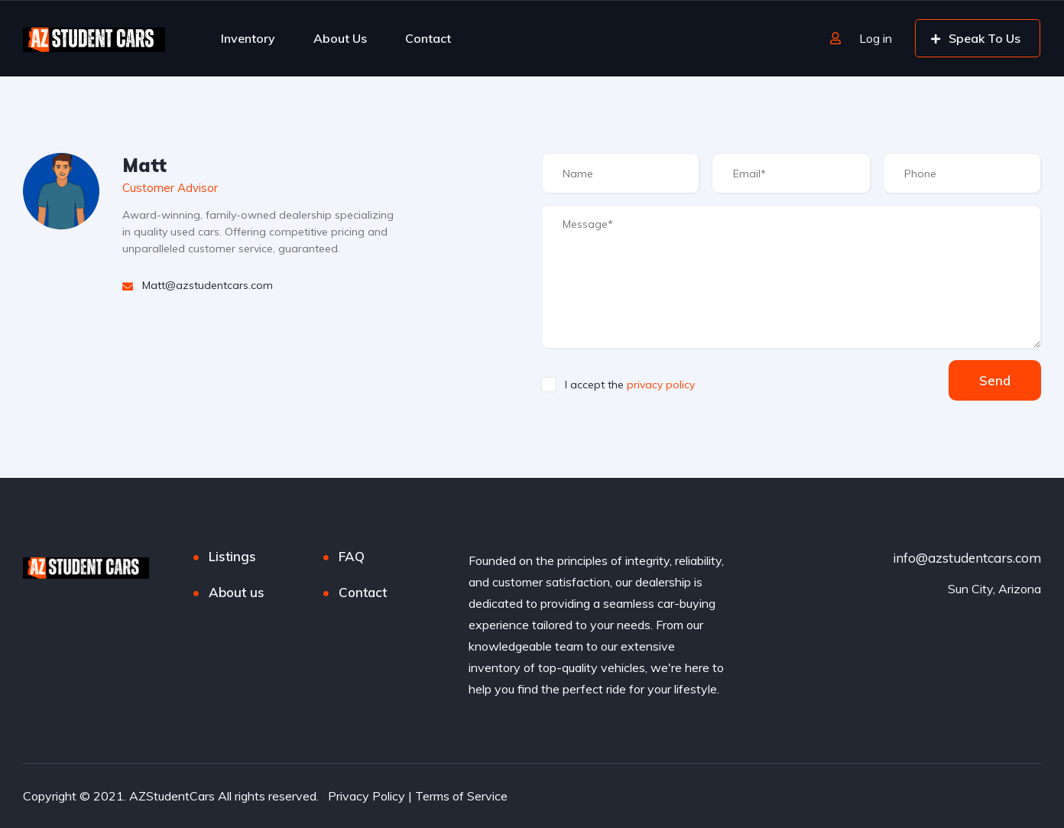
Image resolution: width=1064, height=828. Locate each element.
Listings (232, 556)
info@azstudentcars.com (967, 558)
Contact (428, 38)
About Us (340, 38)
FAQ (352, 556)
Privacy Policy (366, 796)
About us (236, 592)
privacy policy (661, 384)
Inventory (248, 38)
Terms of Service (461, 796)
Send (994, 380)
